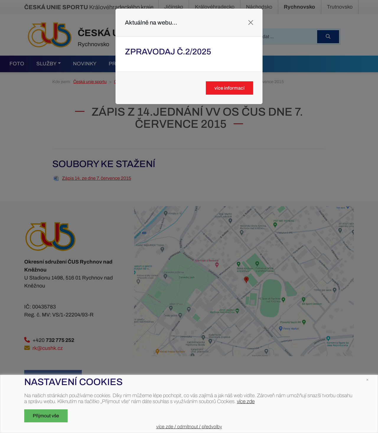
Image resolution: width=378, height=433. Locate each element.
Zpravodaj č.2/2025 (168, 51)
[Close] (251, 22)
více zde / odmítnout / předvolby (189, 426)
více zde (246, 401)
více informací (229, 88)
